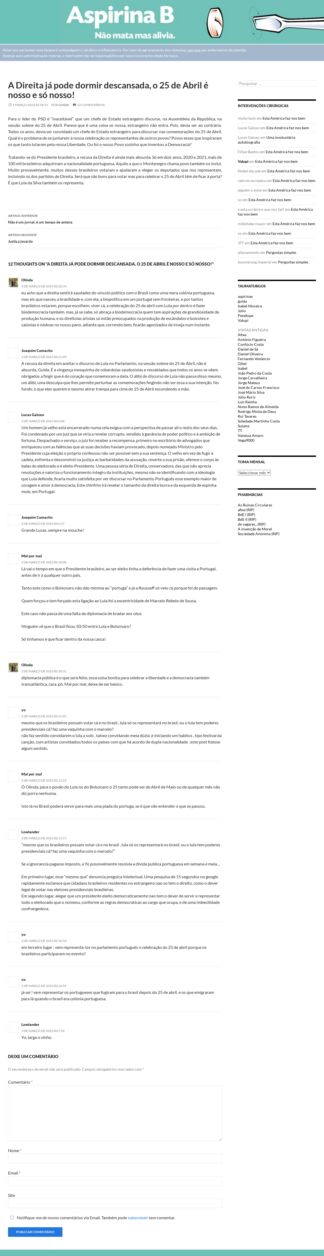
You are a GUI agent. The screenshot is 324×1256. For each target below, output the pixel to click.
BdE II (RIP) (247, 519)
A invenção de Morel (255, 529)
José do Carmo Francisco (258, 387)
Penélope (245, 315)
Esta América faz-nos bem (284, 118)
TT (240, 430)
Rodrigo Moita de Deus (257, 411)
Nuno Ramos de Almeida (258, 406)
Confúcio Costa (251, 344)
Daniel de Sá (248, 349)
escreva (194, 50)
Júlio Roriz (246, 397)
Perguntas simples (281, 252)
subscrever (138, 1217)
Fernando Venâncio (254, 358)
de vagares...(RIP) (252, 524)
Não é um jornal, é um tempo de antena (115, 218)
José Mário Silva (251, 392)
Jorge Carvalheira (252, 378)
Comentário (20, 1081)
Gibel (242, 363)
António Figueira (252, 339)
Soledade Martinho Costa (259, 421)
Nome (15, 1150)
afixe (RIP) (246, 509)
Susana (243, 426)
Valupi (243, 161)
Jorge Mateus (249, 382)
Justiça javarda (115, 237)
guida (63, 105)
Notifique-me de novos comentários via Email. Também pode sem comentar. (91, 1217)
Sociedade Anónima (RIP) (258, 533)
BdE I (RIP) (246, 514)
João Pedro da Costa (255, 373)
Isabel (242, 368)
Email (14, 1172)
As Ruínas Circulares (255, 505)
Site (11, 1195)
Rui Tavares (247, 416)
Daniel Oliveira (250, 354)
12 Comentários (91, 105)
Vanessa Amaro (250, 435)
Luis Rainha (247, 402)
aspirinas (245, 296)
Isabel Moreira (250, 306)
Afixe (242, 334)
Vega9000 (246, 440)
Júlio (242, 310)
